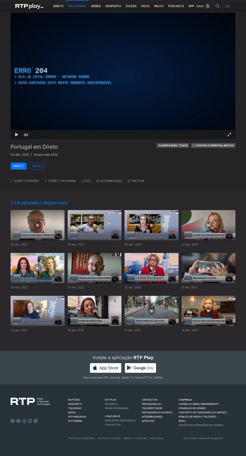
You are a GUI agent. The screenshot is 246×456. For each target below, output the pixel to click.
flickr (36, 421)
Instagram (24, 421)
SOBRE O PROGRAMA (60, 180)
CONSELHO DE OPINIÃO (192, 408)
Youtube (30, 421)
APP (191, 6)
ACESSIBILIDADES (109, 180)
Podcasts (176, 6)
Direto (58, 6)
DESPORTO (74, 404)
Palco (159, 6)
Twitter (18, 421)
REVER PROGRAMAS (116, 408)
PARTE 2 (37, 166)
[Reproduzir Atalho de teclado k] (16, 134)
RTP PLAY (110, 399)
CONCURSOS (112, 416)
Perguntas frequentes (120, 420)
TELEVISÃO (74, 408)
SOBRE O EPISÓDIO (25, 180)
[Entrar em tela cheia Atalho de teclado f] (229, 134)
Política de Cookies (109, 438)
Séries (96, 6)
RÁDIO (72, 412)
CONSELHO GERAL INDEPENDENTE (199, 404)
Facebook (13, 421)
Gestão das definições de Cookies (201, 425)
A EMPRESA (185, 399)
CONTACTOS (149, 399)
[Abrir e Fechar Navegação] (228, 6)
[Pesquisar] (218, 6)
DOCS (145, 6)
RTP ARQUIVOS (77, 416)
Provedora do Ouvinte (157, 412)
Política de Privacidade (81, 438)
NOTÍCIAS (74, 399)
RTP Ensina (75, 420)
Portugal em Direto (34, 147)
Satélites (148, 420)
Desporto (113, 6)
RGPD (182, 420)
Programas (77, 6)
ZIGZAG (131, 6)
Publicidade (156, 438)
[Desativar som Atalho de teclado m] (26, 134)
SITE (86, 180)
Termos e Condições (135, 438)
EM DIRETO (111, 404)
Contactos (113, 424)
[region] (123, 76)
